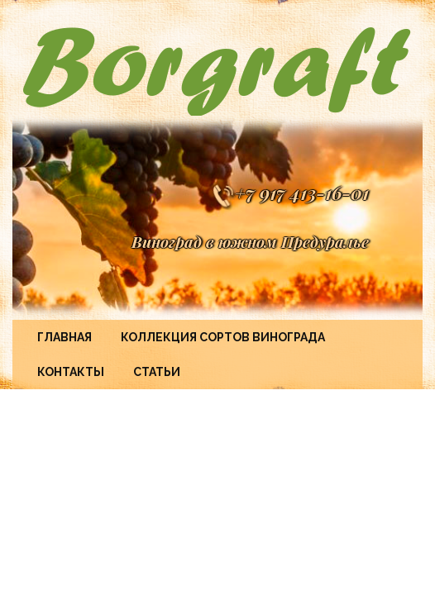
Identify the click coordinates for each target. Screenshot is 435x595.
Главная (64, 337)
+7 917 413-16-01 (289, 192)
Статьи (156, 371)
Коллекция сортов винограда (223, 337)
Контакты (70, 371)
